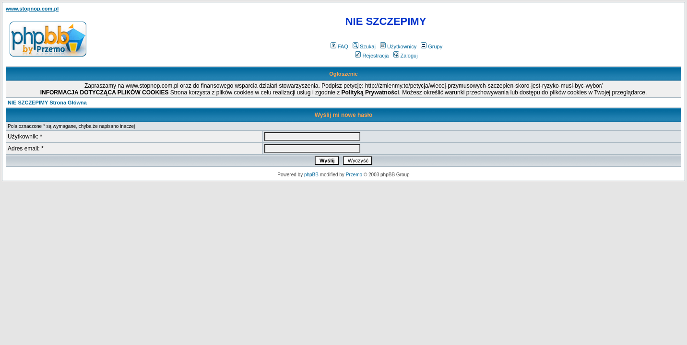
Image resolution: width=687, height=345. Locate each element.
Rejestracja (372, 55)
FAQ (339, 46)
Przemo (354, 174)
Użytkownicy (398, 46)
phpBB (311, 174)
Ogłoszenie (343, 74)
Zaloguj (405, 55)
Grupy (431, 46)
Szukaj (364, 46)
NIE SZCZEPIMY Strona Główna (47, 102)
